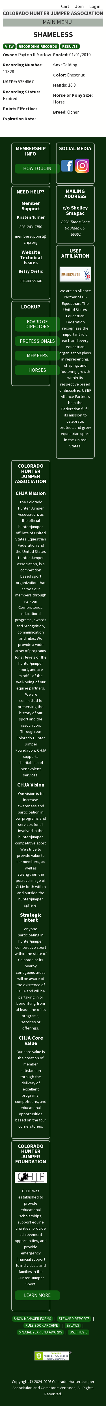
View (10, 46)
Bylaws (73, 1325)
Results (70, 46)
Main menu (57, 21)
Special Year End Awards (40, 1332)
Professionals (37, 341)
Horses (37, 370)
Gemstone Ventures (58, 1387)
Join (79, 6)
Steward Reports (74, 1318)
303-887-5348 (31, 280)
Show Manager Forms (32, 1318)
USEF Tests (78, 1332)
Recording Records (38, 46)
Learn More (37, 1295)
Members (37, 355)
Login (94, 6)
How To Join (37, 168)
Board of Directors (37, 324)
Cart (65, 6)
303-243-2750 (31, 226)
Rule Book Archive (41, 1325)
